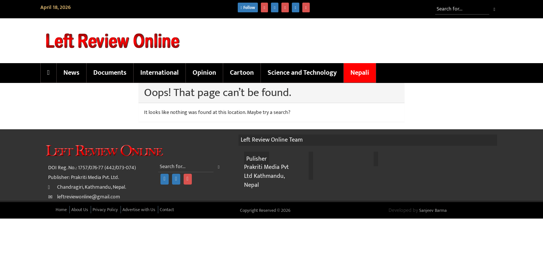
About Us (79, 209)
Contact (167, 209)
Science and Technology (302, 72)
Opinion (204, 72)
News (71, 72)
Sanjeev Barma (433, 210)
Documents (110, 72)
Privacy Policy (105, 209)
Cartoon (242, 72)
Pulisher (256, 159)
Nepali (359, 72)
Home (61, 209)
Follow (248, 7)
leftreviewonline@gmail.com (88, 196)
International (159, 72)
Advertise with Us (138, 209)
